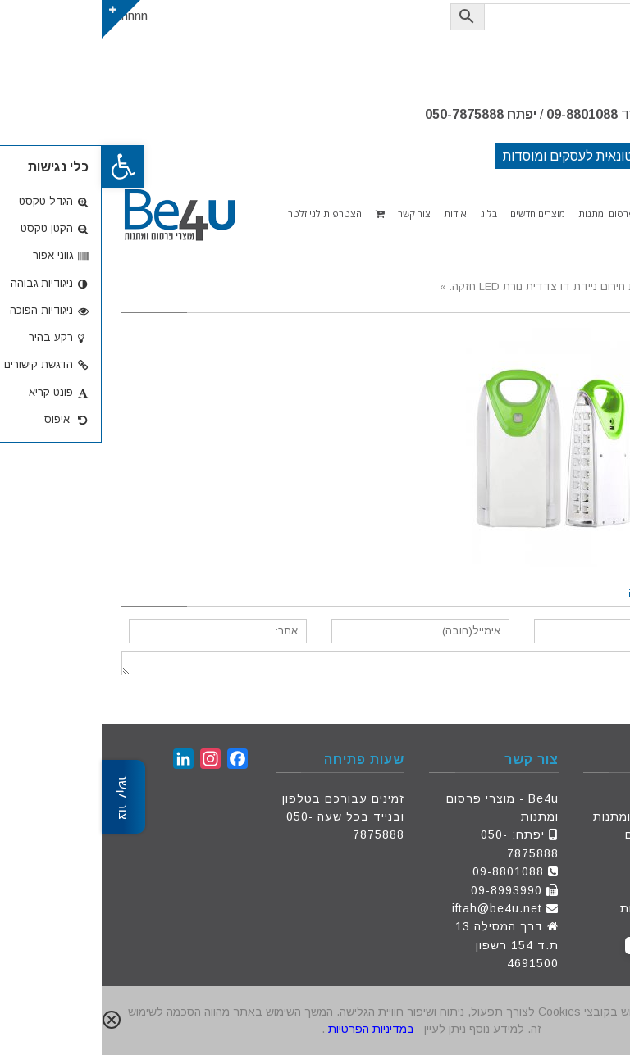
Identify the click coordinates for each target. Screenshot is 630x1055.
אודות (586, 853)
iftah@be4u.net (395, 908)
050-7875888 (362, 114)
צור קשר (578, 871)
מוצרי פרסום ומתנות (546, 816)
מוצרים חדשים (562, 834)
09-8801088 (480, 114)
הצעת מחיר (570, 890)
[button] (21, 166)
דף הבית (578, 798)
